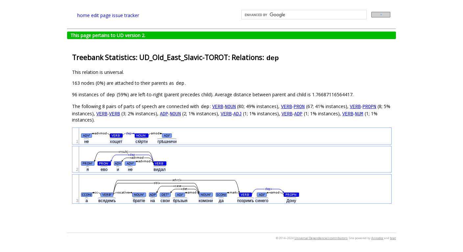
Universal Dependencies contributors (321, 238)
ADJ (237, 113)
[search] (303, 15)
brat (393, 238)
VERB (217, 106)
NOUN (230, 106)
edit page (101, 15)
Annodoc (377, 238)
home (83, 15)
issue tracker (125, 15)
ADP (164, 113)
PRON (299, 106)
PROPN (369, 106)
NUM (359, 113)
